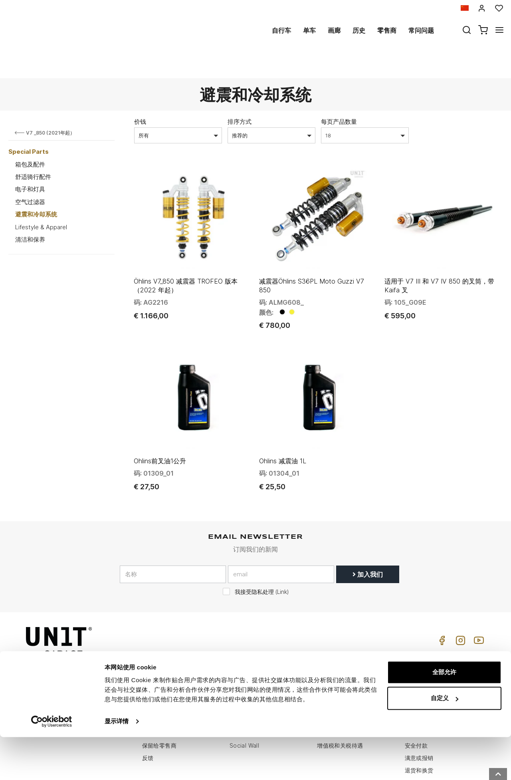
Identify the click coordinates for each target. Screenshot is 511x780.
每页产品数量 (339, 92)
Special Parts (28, 122)
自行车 (281, 30)
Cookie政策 (157, 685)
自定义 (444, 741)
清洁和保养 (30, 210)
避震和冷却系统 (36, 185)
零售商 (386, 30)
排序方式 (240, 92)
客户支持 (328, 660)
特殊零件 (241, 660)
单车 (309, 30)
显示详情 (117, 764)
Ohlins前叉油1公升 (160, 413)
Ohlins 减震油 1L (282, 413)
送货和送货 (419, 685)
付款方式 (416, 673)
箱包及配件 (30, 135)
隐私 (148, 673)
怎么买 (325, 648)
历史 (359, 30)
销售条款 (416, 660)
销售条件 (416, 648)
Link (282, 544)
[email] (281, 526)
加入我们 (368, 526)
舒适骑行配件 (33, 147)
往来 (323, 685)
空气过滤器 (30, 173)
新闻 (235, 685)
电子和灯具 (30, 160)
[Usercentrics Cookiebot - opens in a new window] (52, 764)
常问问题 (421, 30)
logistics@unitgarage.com (76, 648)
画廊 (334, 30)
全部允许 (444, 715)
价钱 (140, 92)
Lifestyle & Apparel (41, 198)
